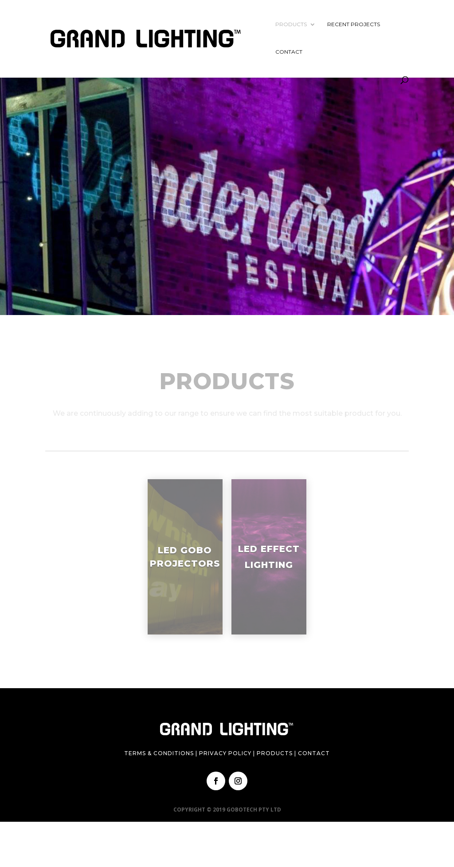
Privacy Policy (225, 753)
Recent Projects (353, 24)
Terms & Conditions (159, 753)
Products (291, 24)
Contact (288, 52)
